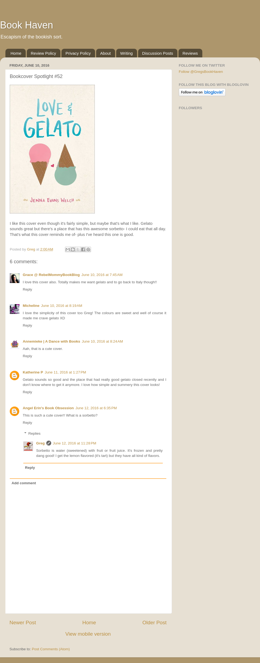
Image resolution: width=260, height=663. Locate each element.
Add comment (24, 483)
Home (16, 53)
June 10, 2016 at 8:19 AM (61, 306)
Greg (40, 443)
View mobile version (88, 634)
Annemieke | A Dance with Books (51, 341)
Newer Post (22, 622)
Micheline (31, 306)
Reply (27, 289)
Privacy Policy (78, 53)
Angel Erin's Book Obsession (48, 408)
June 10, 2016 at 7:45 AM (101, 275)
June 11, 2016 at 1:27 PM (65, 372)
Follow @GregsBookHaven (201, 72)
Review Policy (43, 53)
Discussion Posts (157, 53)
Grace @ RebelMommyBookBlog (51, 275)
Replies (34, 433)
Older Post (154, 622)
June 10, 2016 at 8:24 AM (102, 341)
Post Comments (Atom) (51, 649)
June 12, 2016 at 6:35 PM (96, 408)
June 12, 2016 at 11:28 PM (74, 443)
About (105, 53)
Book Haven (26, 25)
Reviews (190, 53)
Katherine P (33, 372)
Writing (126, 53)
